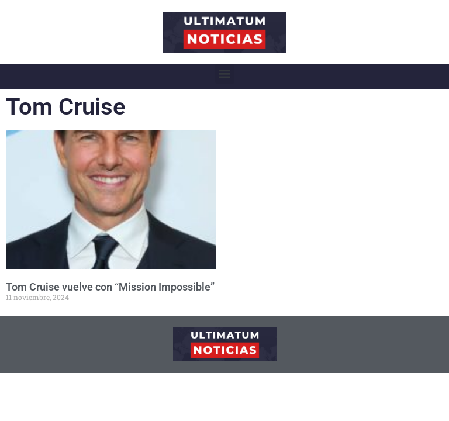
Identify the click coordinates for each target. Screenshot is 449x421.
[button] (224, 74)
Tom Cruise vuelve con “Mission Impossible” (110, 287)
